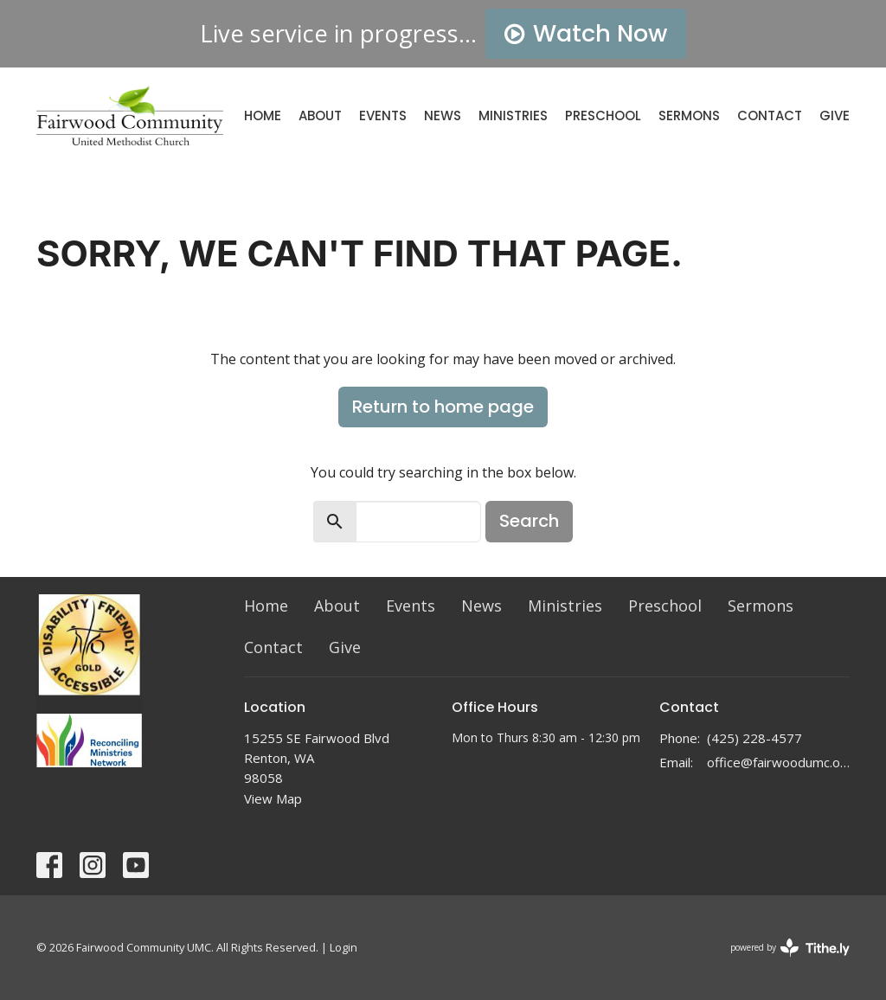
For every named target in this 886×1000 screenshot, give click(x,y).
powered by (790, 948)
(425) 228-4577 (754, 738)
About (320, 115)
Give (834, 115)
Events (383, 115)
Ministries (513, 115)
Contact (769, 115)
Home (262, 115)
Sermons (689, 115)
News (442, 115)
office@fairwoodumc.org (778, 762)
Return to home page (443, 406)
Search (529, 521)
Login (343, 947)
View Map (273, 798)
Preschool (603, 115)
